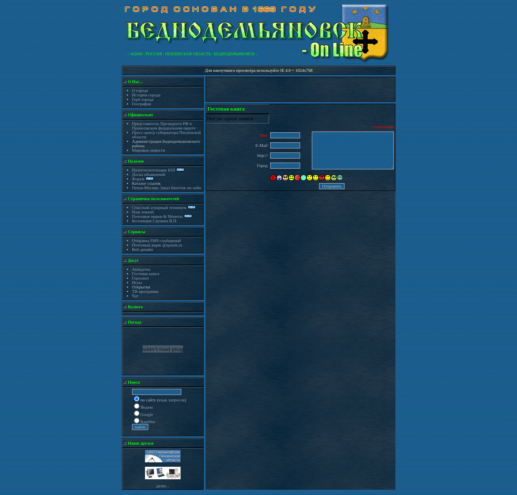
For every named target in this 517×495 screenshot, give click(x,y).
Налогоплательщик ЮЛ (153, 170)
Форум (139, 179)
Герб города (142, 99)
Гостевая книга (146, 274)
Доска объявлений (149, 174)
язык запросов (172, 400)
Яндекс (147, 407)
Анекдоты (141, 269)
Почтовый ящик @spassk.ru (157, 245)
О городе (140, 90)
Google (147, 414)
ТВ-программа (145, 291)
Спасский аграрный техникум (159, 207)
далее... (162, 486)
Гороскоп (140, 278)
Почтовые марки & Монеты (157, 216)
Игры (137, 282)
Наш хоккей (143, 212)
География (141, 104)
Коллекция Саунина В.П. (155, 221)
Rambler (148, 422)
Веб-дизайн (142, 249)
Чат (135, 296)
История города (146, 95)
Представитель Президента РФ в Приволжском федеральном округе (163, 125)
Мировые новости (148, 150)
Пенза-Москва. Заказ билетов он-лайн (167, 188)
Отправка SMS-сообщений (156, 240)
